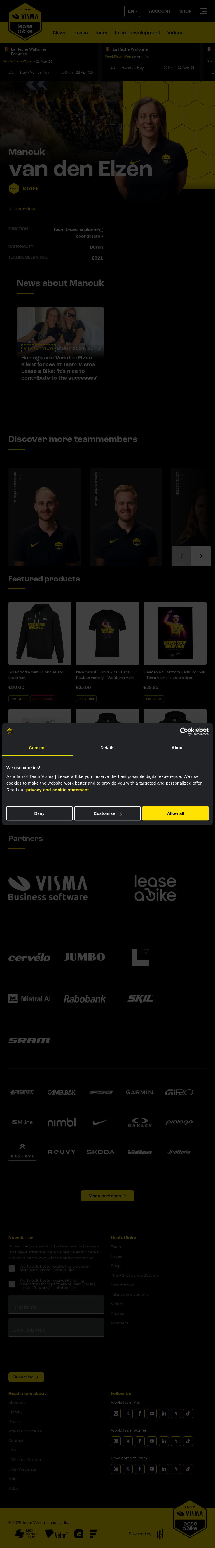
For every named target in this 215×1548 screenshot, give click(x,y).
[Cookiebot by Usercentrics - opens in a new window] (184, 731)
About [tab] (178, 747)
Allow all (175, 813)
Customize (108, 813)
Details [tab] (107, 747)
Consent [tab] (37, 747)
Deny (39, 813)
